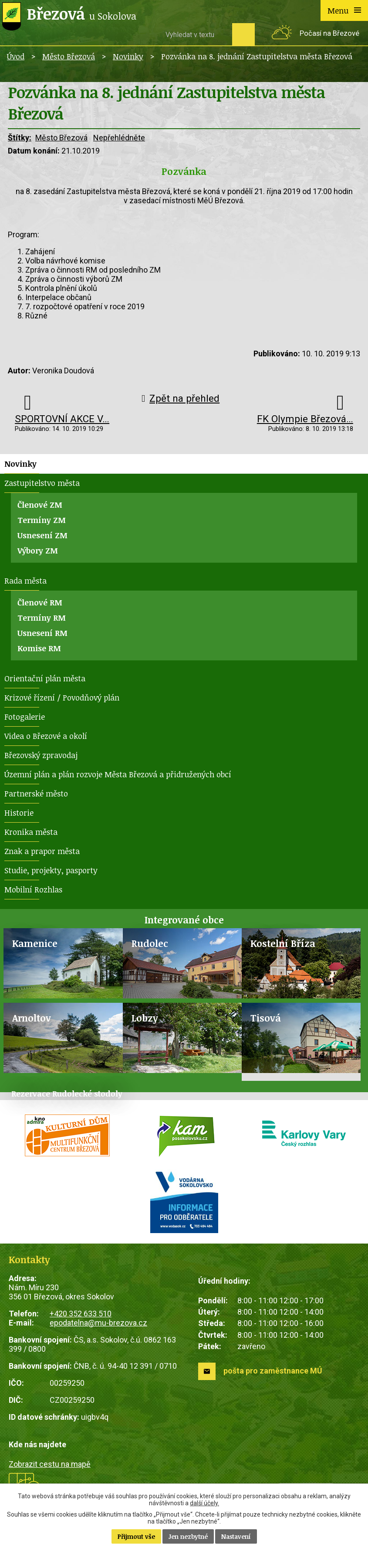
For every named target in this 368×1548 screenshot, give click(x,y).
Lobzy (145, 1017)
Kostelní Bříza (282, 943)
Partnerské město (36, 793)
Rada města (25, 580)
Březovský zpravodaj (41, 755)
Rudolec (150, 943)
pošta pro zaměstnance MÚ (272, 1370)
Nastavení (236, 1536)
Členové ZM (39, 504)
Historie (19, 812)
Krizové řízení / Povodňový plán (61, 697)
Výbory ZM (37, 550)
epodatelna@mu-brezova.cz (98, 1322)
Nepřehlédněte (119, 137)
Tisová (265, 1017)
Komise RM (39, 648)
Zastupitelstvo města (42, 483)
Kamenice (34, 943)
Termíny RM (41, 617)
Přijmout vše (136, 1536)
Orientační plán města (44, 678)
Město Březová (68, 56)
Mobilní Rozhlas (33, 889)
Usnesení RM (42, 633)
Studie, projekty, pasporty (51, 870)
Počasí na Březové (329, 33)
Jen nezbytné (188, 1536)
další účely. (204, 1503)
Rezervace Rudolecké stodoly (66, 1093)
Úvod (15, 56)
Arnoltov (31, 1017)
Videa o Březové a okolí (45, 736)
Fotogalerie (24, 716)
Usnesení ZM (42, 535)
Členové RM (39, 602)
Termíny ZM (41, 520)
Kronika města (30, 832)
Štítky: (19, 137)
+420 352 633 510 (80, 1313)
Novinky (128, 56)
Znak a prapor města (42, 851)
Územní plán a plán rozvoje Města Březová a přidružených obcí (117, 774)
